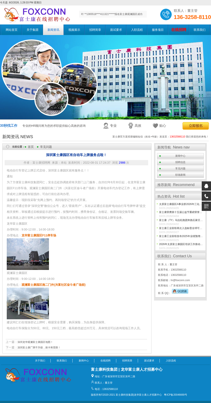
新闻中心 (180, 155)
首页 (31, 146)
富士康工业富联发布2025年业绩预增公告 (182, 236)
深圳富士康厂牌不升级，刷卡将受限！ (39, 347)
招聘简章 (95, 29)
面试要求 (116, 29)
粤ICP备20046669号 (175, 394)
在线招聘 (105, 360)
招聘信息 (180, 162)
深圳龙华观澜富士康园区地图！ (35, 342)
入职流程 (137, 29)
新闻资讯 (53, 29)
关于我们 (40, 360)
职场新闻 (180, 174)
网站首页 (12, 29)
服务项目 (158, 29)
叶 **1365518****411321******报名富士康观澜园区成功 (111, 14)
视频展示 (74, 29)
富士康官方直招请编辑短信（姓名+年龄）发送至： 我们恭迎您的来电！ (160, 136)
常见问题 (46, 146)
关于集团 (32, 29)
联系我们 (200, 29)
